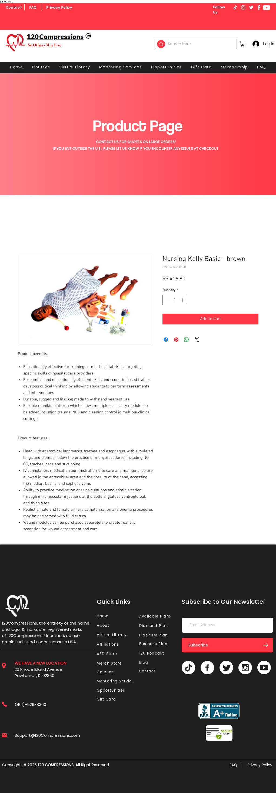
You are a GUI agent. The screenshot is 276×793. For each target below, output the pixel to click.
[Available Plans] (156, 616)
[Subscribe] (227, 645)
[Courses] (107, 672)
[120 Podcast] (152, 653)
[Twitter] (226, 667)
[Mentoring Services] (117, 681)
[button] (243, 44)
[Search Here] (196, 44)
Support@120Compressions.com (47, 735)
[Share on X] (197, 339)
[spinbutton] (175, 300)
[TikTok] (188, 667)
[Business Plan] (154, 644)
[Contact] (14, 7)
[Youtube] (266, 8)
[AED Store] (107, 654)
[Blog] (145, 662)
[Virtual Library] (118, 635)
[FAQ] (33, 7)
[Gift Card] (107, 699)
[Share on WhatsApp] (186, 339)
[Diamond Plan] (154, 626)
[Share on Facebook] (166, 339)
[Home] (103, 616)
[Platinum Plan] (154, 635)
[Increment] (183, 300)
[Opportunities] (112, 690)
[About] (105, 625)
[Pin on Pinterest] (176, 339)
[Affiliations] (109, 644)
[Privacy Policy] (59, 7)
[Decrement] (166, 300)
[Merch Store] (111, 663)
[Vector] (207, 667)
